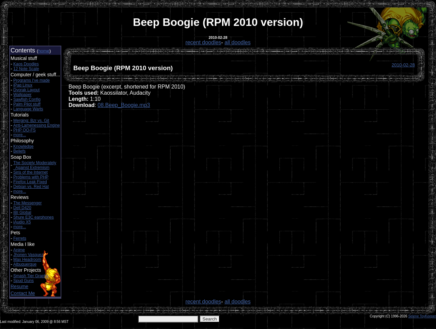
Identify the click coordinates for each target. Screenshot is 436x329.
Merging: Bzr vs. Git (31, 120)
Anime (19, 250)
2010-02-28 (403, 64)
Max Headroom (27, 259)
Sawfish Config (27, 99)
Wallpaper (22, 94)
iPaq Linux (22, 85)
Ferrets (19, 238)
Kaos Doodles (26, 64)
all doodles (237, 42)
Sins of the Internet (30, 172)
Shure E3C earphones (33, 217)
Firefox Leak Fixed (30, 181)
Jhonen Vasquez (28, 254)
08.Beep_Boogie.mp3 (124, 105)
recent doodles (203, 42)
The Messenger (27, 203)
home (43, 50)
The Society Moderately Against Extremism (34, 165)
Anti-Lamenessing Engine (36, 125)
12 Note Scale (26, 68)
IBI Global (22, 212)
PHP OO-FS (24, 130)
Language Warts (28, 109)
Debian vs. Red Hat (31, 186)
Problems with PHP (30, 177)
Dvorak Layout (26, 90)
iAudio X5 (22, 222)
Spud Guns (23, 280)
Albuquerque (24, 264)
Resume (19, 286)
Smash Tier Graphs (30, 275)
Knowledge (23, 146)
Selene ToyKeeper (422, 316)
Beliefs (19, 151)
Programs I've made (31, 80)
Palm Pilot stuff (27, 104)
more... (19, 134)
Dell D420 (22, 207)
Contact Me (23, 293)
